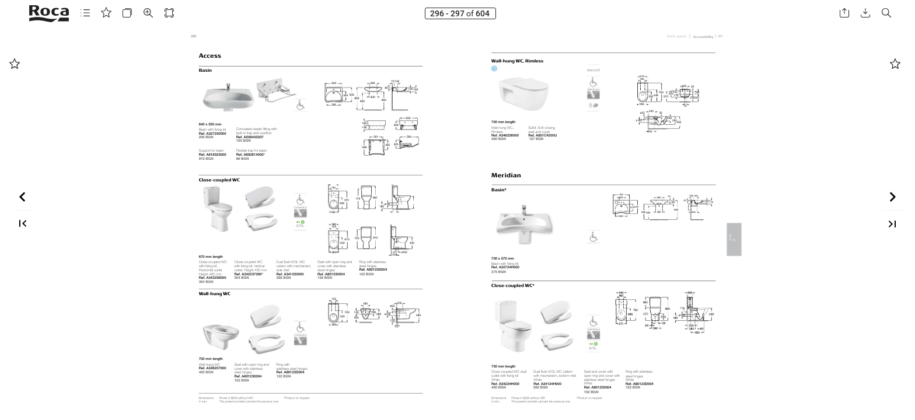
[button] (85, 13)
